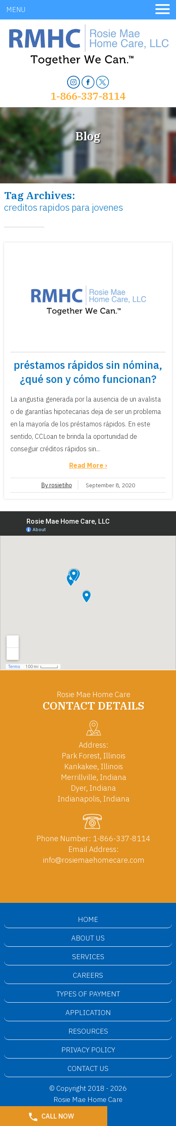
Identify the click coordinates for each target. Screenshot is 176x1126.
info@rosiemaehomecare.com (94, 860)
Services (88, 956)
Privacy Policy (88, 1049)
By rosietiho (56, 485)
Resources (88, 1031)
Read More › (88, 465)
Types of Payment (88, 993)
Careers (88, 975)
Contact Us (88, 1068)
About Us (88, 938)
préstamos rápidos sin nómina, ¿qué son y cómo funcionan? (88, 372)
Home (88, 919)
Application (88, 1012)
